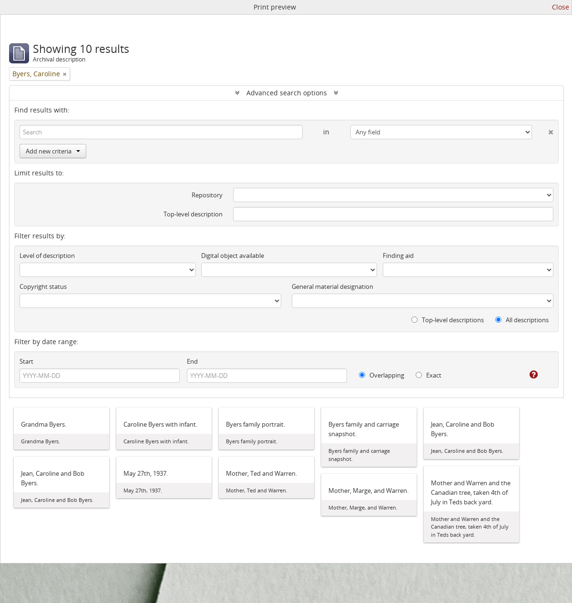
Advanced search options (287, 92)
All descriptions (522, 320)
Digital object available (232, 255)
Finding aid (398, 255)
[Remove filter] (65, 74)
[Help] (527, 374)
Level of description (47, 255)
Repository (207, 195)
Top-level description (193, 214)
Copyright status (43, 286)
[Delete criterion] (542, 130)
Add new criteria (53, 151)
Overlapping (381, 375)
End (192, 361)
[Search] (161, 132)
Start (26, 361)
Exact (428, 375)
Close (560, 6)
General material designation (332, 286)
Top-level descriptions (447, 320)
